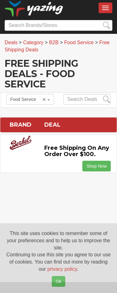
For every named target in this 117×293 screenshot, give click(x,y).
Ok (58, 281)
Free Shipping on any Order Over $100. (76, 151)
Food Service (30, 99)
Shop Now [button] (96, 166)
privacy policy (62, 269)
